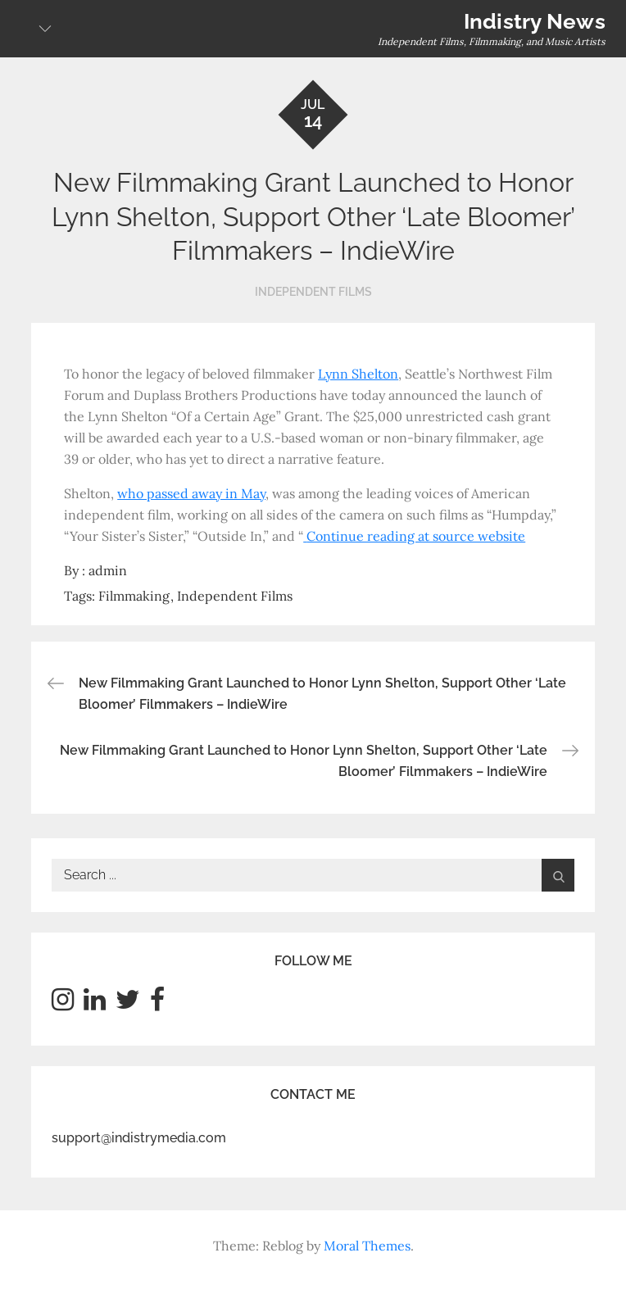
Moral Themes (367, 1245)
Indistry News (535, 21)
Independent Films (313, 291)
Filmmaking (134, 596)
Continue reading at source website (415, 536)
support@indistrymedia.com (139, 1138)
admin (107, 570)
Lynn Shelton (358, 373)
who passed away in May (191, 493)
